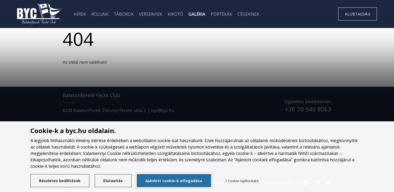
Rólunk (100, 14)
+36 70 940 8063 (308, 109)
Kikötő (175, 14)
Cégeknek (248, 14)
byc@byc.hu (162, 110)
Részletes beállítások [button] (60, 180)
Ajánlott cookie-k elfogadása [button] (173, 180)
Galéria (196, 14)
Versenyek (150, 14)
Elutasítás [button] (113, 180)
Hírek (80, 14)
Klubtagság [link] (357, 14)
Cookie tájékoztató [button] (243, 181)
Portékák (221, 14)
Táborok (124, 14)
